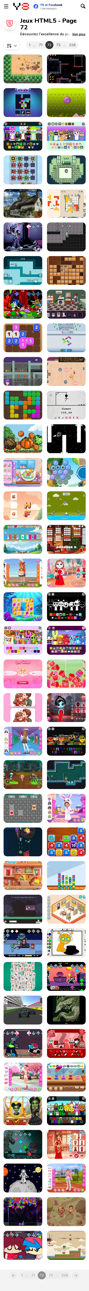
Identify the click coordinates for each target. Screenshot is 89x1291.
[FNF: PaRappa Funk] (66, 976)
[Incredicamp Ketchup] (66, 1043)
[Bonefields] (23, 68)
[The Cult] (66, 1010)
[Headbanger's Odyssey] (66, 304)
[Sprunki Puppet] (66, 741)
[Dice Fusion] (23, 337)
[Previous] (13, 1275)
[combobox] (12, 45)
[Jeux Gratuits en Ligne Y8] (21, 6)
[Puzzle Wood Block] (66, 270)
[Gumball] (66, 371)
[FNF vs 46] (23, 1043)
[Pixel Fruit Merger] (23, 438)
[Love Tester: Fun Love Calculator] (23, 673)
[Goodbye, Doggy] (23, 909)
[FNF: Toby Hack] (23, 942)
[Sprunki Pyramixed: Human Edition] (23, 136)
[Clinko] (66, 102)
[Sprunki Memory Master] (23, 808)
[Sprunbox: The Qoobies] (66, 136)
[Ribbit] (66, 438)
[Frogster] (66, 1245)
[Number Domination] (23, 169)
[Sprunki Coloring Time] (66, 942)
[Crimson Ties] (66, 169)
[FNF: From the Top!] (23, 1245)
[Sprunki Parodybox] (66, 1110)
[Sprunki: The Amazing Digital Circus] (23, 640)
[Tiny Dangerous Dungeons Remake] (66, 774)
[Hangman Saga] (66, 405)
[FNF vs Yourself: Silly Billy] (23, 236)
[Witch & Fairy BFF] (23, 1110)
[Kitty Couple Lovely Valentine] (66, 573)
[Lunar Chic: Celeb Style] (66, 1144)
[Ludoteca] (66, 203)
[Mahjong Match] (23, 976)
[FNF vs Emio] (23, 1144)
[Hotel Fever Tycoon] (23, 875)
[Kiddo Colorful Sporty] (66, 1178)
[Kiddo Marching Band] (23, 573)
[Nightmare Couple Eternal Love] (66, 707)
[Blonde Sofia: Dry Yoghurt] (23, 472)
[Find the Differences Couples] (23, 707)
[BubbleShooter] (23, 1211)
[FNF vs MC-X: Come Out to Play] (23, 304)
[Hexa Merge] (66, 472)
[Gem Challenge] (23, 606)
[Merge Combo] (66, 875)
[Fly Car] (66, 505)
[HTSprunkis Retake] (66, 640)
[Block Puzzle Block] (23, 405)
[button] (78, 34)
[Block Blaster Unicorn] (23, 539)
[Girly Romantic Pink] (23, 1077)
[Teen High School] (23, 741)
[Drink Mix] (66, 1077)
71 (40, 45)
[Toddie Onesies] (66, 808)
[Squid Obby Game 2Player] (66, 236)
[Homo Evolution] (66, 1211)
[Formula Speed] (23, 1010)
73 (58, 45)
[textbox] (12, 45)
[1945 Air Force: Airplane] (23, 841)
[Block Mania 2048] (66, 841)
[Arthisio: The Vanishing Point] (23, 371)
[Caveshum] (66, 68)
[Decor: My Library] (66, 909)
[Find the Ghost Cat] (23, 203)
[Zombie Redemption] (23, 774)
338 (72, 45)
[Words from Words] (66, 539)
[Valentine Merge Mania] (66, 673)
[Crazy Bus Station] (66, 337)
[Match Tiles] (23, 102)
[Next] (76, 1275)
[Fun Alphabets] (23, 505)
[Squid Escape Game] (23, 270)
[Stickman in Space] (23, 1178)
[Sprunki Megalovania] (66, 606)
